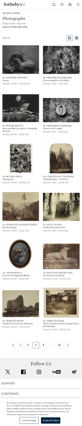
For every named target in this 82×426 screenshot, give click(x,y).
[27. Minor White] (20, 108)
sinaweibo (74, 372)
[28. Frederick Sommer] (61, 110)
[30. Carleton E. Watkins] (61, 158)
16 (59, 345)
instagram (39, 372)
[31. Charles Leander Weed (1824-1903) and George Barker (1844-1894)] (20, 206)
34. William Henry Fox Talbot (57, 272)
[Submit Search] (53, 4)
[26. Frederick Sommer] (61, 59)
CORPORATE (10, 394)
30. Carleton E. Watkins (58, 176)
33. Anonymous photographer (12, 272)
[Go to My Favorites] (61, 4)
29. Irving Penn (12, 176)
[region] (41, 412)
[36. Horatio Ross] (61, 303)
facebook (23, 372)
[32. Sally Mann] (61, 206)
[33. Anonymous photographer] (21, 254)
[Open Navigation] (78, 4)
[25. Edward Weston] (20, 59)
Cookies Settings (29, 420)
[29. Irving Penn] (20, 158)
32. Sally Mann (52, 224)
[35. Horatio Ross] (20, 304)
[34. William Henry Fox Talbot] (61, 256)
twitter (8, 372)
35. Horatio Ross (12, 320)
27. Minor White (12, 125)
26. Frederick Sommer (57, 77)
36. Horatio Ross (53, 320)
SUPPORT (8, 383)
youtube (56, 372)
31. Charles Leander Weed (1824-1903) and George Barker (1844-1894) (19, 224)
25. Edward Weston (14, 77)
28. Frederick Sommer (57, 125)
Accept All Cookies (51, 420)
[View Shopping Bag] (70, 4)
